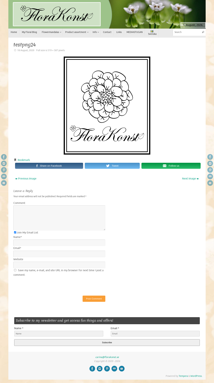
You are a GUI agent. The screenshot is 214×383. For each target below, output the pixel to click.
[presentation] (38, 285)
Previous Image (25, 178)
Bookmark (24, 160)
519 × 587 (53, 50)
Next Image (190, 178)
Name (17, 237)
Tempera (183, 375)
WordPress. (196, 375)
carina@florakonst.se (107, 357)
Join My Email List (26, 232)
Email (17, 248)
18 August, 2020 (25, 50)
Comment (19, 203)
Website (18, 259)
